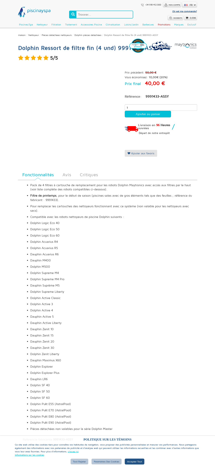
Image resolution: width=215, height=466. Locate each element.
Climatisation (113, 24)
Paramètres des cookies (106, 461)
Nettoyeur (42, 24)
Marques (179, 24)
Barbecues (148, 24)
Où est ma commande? (184, 11)
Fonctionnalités (38, 174)
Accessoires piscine (91, 24)
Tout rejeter (79, 461)
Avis (66, 174)
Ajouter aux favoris (141, 153)
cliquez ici (73, 451)
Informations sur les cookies (29, 454)
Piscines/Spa (26, 24)
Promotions (164, 24)
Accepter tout (134, 461)
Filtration (56, 24)
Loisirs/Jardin (131, 24)
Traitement (71, 24)
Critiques (89, 174)
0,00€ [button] (193, 17)
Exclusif (191, 24)
